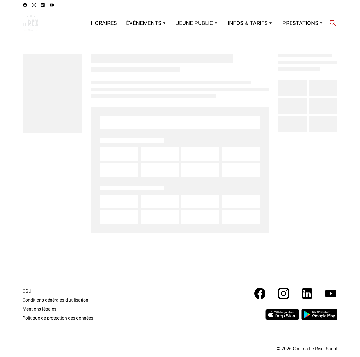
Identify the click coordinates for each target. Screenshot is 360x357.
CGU (26, 291)
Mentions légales (39, 309)
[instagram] (34, 5)
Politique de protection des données (57, 318)
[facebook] (25, 5)
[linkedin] (42, 5)
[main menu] (207, 23)
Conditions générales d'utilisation (55, 300)
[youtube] (51, 5)
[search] (333, 23)
